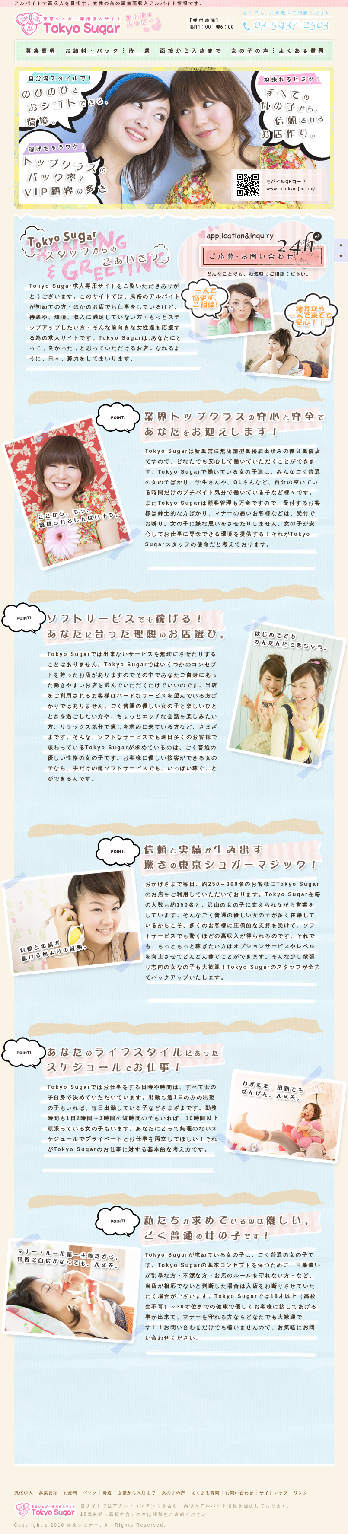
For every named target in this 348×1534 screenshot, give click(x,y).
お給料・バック (92, 50)
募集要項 (37, 50)
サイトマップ (273, 1492)
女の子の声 (250, 50)
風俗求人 (23, 1492)
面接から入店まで (190, 50)
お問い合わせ (239, 1492)
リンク (301, 1492)
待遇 (139, 50)
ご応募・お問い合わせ (262, 252)
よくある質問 (304, 50)
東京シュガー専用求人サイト (70, 23)
